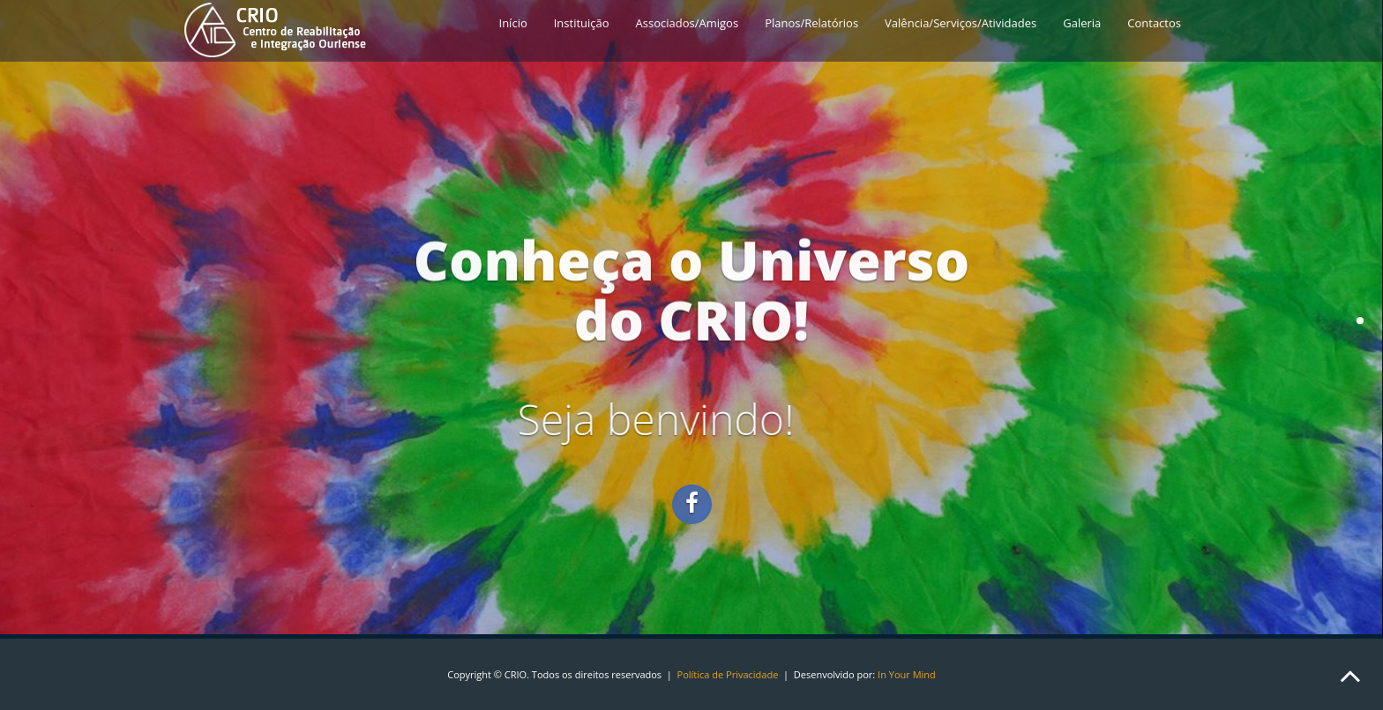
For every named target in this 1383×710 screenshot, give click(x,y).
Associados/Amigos (687, 23)
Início (513, 23)
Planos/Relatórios (811, 23)
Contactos (1154, 23)
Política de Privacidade (728, 674)
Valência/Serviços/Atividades (960, 23)
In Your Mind (907, 674)
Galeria (1082, 23)
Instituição (581, 23)
